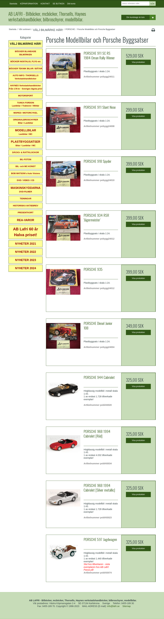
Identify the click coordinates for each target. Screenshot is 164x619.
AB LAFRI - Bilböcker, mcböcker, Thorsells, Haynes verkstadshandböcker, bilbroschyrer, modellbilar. (47, 16)
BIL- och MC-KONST (26, 166)
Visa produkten (138, 62)
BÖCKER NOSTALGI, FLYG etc (25, 61)
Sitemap (127, 606)
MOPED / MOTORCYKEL (25, 113)
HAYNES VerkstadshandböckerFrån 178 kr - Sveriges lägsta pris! (25, 87)
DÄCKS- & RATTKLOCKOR (25, 152)
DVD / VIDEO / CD (25, 180)
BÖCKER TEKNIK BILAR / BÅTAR (25, 68)
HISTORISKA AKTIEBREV (25, 205)
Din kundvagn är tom (141, 17)
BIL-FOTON (25, 159)
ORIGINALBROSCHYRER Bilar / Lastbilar (25, 121)
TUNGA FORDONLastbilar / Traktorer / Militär (25, 104)
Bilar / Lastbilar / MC (25, 143)
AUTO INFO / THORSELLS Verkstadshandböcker (25, 77)
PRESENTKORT (25, 212)
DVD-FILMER (25, 189)
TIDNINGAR (25, 198)
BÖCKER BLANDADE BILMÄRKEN (25, 53)
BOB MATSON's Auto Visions (25, 173)
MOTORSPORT (25, 95)
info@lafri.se (113, 606)
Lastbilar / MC (25, 132)
